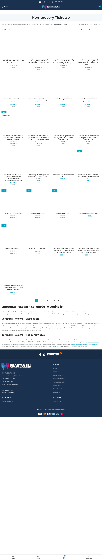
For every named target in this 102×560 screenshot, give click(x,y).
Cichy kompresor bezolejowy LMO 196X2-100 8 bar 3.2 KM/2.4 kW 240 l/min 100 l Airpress (13, 355)
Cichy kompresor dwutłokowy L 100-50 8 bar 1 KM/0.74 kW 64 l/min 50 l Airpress (64, 521)
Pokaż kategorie (9, 30)
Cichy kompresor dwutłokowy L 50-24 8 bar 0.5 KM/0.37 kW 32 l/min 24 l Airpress (89, 521)
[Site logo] (51, 7)
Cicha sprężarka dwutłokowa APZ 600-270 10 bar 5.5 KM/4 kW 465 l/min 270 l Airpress (13, 187)
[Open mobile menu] (4, 7)
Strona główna (5, 24)
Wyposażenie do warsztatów (21, 24)
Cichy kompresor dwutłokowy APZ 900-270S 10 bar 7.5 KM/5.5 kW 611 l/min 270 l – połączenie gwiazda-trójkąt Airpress (38, 522)
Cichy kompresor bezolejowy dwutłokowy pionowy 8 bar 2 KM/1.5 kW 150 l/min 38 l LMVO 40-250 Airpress (89, 188)
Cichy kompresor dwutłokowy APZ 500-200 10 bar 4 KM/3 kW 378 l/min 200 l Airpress (13, 521)
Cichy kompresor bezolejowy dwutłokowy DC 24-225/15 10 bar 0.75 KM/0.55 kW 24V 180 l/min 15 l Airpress (38, 188)
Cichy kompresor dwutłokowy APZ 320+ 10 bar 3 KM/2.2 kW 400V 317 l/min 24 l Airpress (89, 355)
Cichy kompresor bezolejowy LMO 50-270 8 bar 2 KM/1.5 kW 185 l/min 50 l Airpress (38, 355)
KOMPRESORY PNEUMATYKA (42, 24)
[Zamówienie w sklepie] (91, 30)
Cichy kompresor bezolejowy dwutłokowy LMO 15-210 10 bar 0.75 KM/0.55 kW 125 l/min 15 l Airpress (64, 188)
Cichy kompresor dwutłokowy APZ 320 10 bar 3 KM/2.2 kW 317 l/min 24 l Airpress (64, 355)
